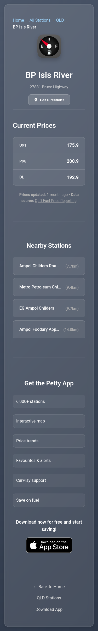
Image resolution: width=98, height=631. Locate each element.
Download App (49, 609)
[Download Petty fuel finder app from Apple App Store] (49, 545)
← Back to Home (49, 586)
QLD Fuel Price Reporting (56, 201)
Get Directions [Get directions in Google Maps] (52, 100)
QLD (60, 20)
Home (18, 20)
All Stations (40, 20)
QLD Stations (49, 597)
